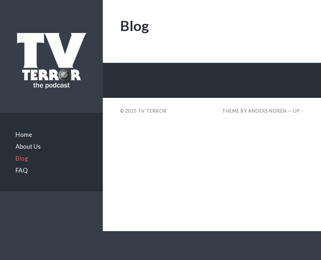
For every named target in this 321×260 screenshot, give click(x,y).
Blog (22, 158)
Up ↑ (298, 111)
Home (24, 134)
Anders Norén (267, 111)
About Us (28, 146)
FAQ (22, 170)
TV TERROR (152, 111)
